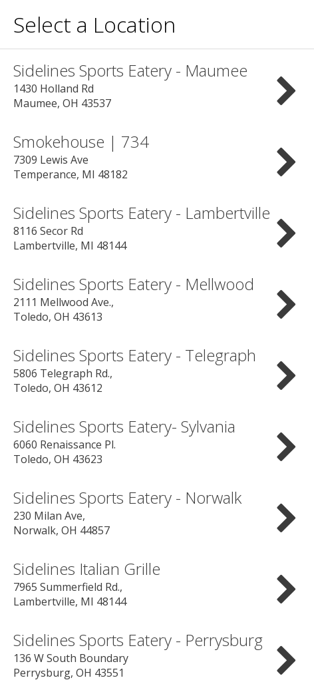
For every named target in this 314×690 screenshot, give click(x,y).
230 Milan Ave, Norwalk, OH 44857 (157, 512)
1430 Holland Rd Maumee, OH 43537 (157, 84)
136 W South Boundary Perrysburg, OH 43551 (157, 654)
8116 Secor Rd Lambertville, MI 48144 (157, 227)
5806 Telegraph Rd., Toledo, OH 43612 (157, 369)
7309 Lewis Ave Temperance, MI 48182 (157, 156)
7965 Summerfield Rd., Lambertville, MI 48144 (157, 583)
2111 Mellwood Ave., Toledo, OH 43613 (157, 298)
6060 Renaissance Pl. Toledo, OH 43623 (157, 440)
